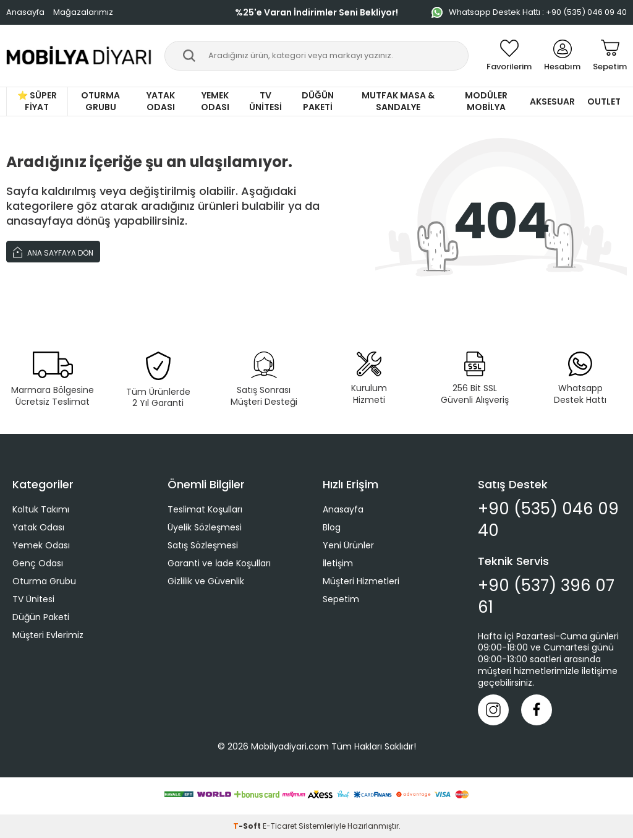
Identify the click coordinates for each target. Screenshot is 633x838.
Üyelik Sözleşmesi (205, 527)
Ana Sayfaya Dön (53, 251)
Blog (332, 527)
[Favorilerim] (509, 56)
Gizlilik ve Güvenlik (206, 581)
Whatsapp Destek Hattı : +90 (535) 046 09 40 (529, 12)
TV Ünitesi (265, 101)
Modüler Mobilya (486, 101)
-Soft (248, 826)
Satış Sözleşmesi (203, 545)
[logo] (79, 55)
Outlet (604, 101)
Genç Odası (37, 563)
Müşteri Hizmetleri (361, 581)
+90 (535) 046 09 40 (548, 520)
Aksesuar (552, 101)
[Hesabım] (562, 56)
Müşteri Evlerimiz (47, 635)
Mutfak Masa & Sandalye (398, 101)
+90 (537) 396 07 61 (546, 596)
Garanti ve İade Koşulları (219, 563)
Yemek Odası (215, 101)
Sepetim (341, 599)
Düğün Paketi (318, 101)
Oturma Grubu (100, 101)
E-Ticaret (280, 826)
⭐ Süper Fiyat (37, 101)
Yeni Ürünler (348, 545)
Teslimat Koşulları (205, 509)
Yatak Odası (161, 101)
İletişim (338, 563)
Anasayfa (25, 12)
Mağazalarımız (83, 12)
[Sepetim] (610, 56)
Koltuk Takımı (40, 509)
